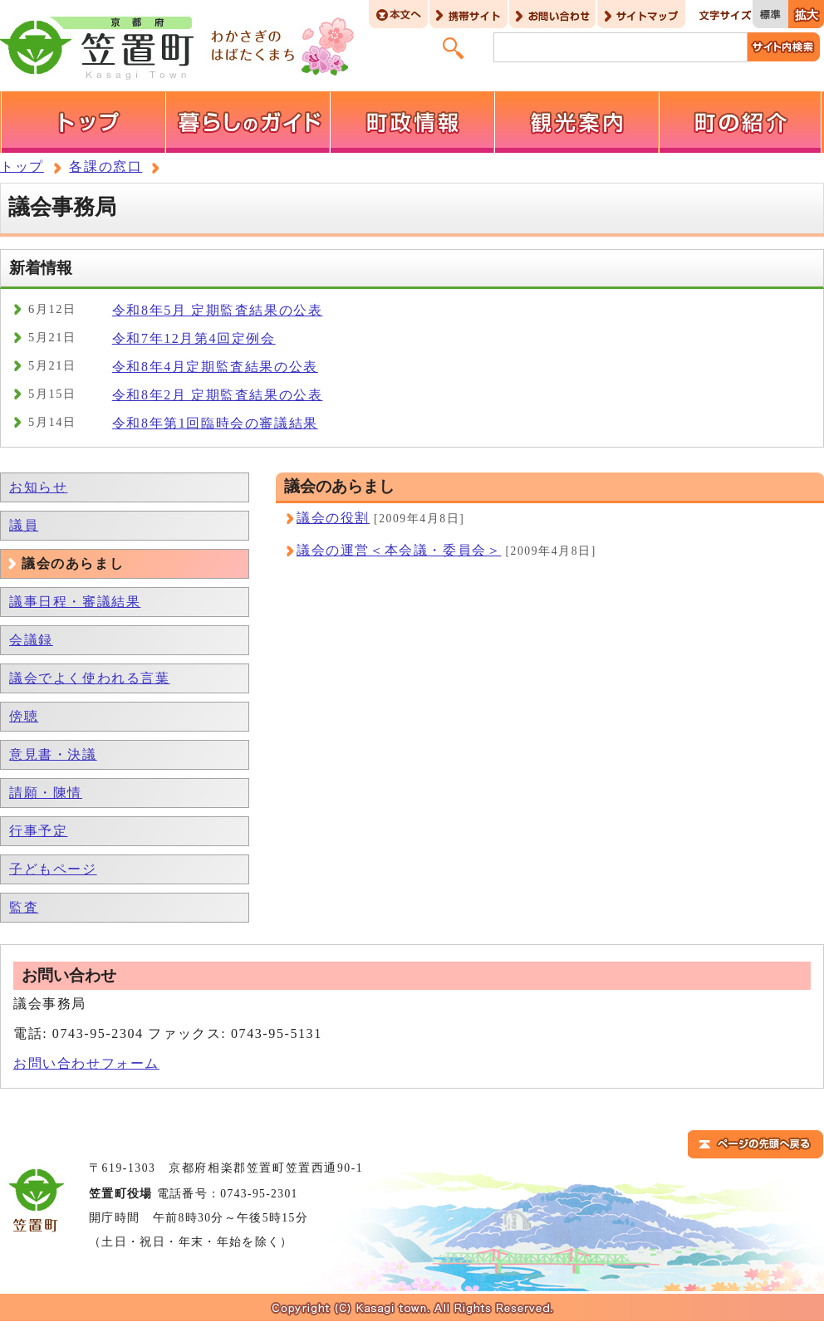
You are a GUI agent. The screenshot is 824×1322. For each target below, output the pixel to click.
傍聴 (23, 716)
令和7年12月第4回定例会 (194, 338)
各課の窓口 (105, 166)
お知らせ (38, 487)
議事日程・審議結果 (74, 602)
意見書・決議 (53, 754)
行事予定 (38, 831)
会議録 (31, 640)
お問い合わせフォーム (86, 1063)
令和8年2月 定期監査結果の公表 (217, 395)
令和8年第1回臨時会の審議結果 (215, 423)
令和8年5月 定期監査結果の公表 (217, 310)
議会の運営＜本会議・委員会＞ (399, 550)
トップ (22, 166)
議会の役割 (333, 518)
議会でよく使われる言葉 (89, 678)
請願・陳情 (45, 793)
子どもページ (53, 869)
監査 (23, 907)
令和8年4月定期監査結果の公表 (215, 367)
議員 (23, 525)
